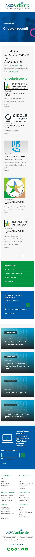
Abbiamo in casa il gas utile (15, 392)
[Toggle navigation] (33, 5)
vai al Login (18, 65)
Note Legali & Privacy (25, 512)
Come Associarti (13, 71)
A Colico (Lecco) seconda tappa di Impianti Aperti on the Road (16, 366)
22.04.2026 (7, 338)
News (20, 479)
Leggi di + (7, 107)
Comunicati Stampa (7, 498)
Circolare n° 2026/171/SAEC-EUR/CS (14, 203)
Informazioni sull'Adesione (5, 508)
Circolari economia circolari (13, 273)
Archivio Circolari (10, 277)
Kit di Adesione (6, 518)
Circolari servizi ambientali (13, 270)
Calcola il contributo (7, 513)
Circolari (21, 495)
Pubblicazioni (23, 486)
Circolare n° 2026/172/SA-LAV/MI (15, 156)
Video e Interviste (6, 500)
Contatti (21, 507)
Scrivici (21, 514)
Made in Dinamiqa (18, 544)
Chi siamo (4, 479)
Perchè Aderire (5, 511)
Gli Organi (4, 481)
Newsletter (22, 488)
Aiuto (20, 510)
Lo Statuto (4, 486)
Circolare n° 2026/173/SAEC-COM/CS (14, 126)
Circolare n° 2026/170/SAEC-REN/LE (14, 232)
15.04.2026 (7, 411)
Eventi (21, 481)
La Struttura (5, 483)
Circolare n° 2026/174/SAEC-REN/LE (14, 94)
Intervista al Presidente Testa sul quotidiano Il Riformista (17, 415)
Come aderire (5, 516)
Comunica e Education (26, 483)
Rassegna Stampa (11, 333)
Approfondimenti (10, 281)
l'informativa (13, 309)
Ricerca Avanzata (24, 517)
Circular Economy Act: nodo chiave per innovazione (15, 343)
